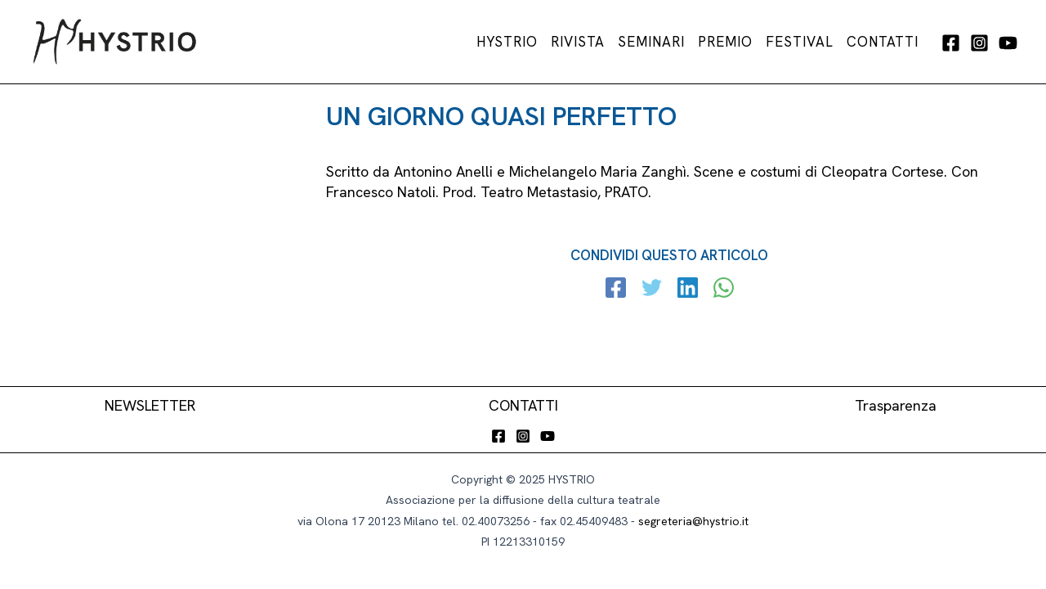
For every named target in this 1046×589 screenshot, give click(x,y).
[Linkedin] (687, 289)
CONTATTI (523, 405)
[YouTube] (1008, 43)
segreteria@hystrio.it (693, 521)
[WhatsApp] (723, 289)
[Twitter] (651, 289)
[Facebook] (950, 43)
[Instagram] (979, 43)
